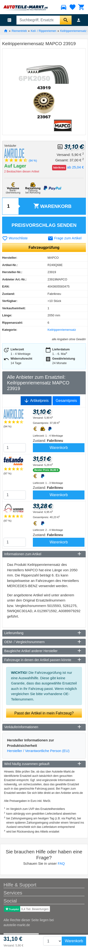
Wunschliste (15, 238)
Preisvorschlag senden (44, 225)
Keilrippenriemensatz (73, 30)
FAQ (61, 863)
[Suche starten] (66, 20)
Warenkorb (52, 206)
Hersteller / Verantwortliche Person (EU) (38, 751)
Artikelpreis (36, 401)
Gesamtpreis (66, 401)
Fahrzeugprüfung (44, 247)
